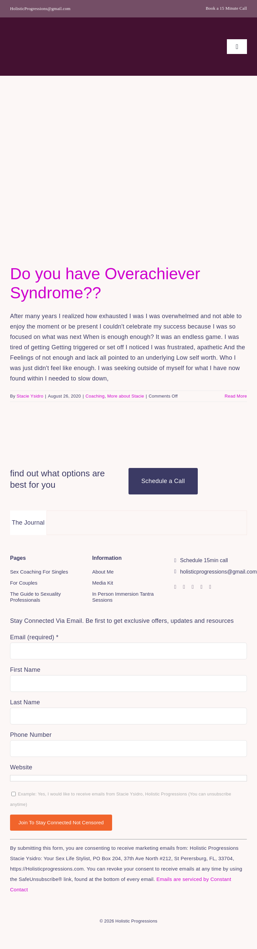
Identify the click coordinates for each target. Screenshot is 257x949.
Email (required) (34, 637)
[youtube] (193, 587)
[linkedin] (201, 587)
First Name (25, 669)
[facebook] (184, 587)
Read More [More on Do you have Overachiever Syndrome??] (236, 396)
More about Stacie (125, 396)
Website (21, 767)
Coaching (95, 396)
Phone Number (31, 734)
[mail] (210, 587)
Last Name (25, 702)
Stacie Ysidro (30, 396)
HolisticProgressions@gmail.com (40, 8)
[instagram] (175, 587)
